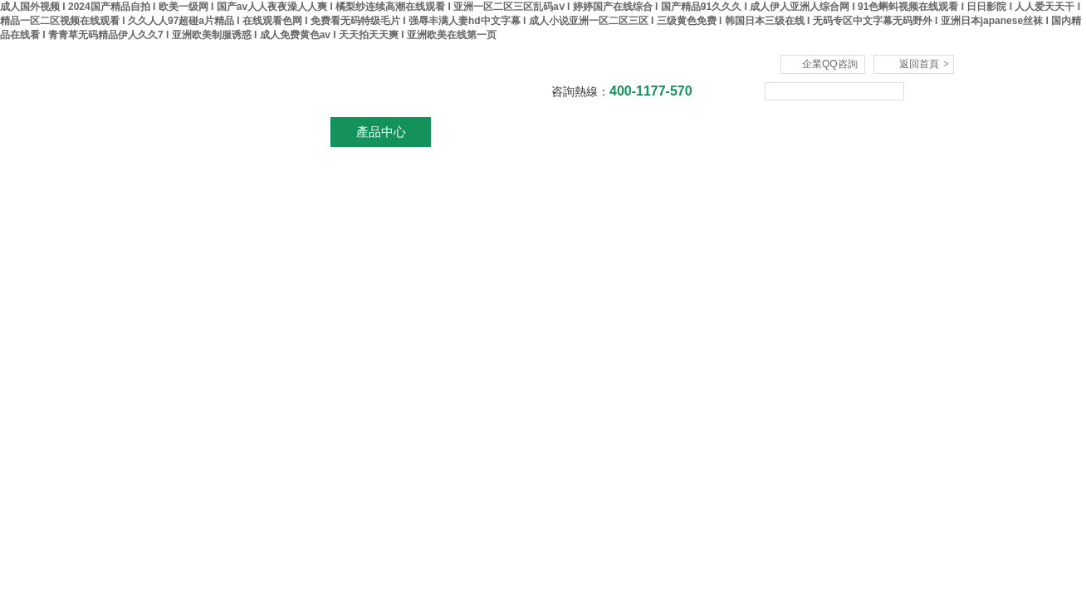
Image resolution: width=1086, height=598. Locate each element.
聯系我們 (879, 132)
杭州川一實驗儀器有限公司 (323, 79)
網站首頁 (182, 132)
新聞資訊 (481, 132)
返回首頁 (924, 64)
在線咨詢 (780, 132)
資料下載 (580, 132)
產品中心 (381, 132)
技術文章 (680, 132)
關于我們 (281, 132)
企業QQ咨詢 (830, 64)
